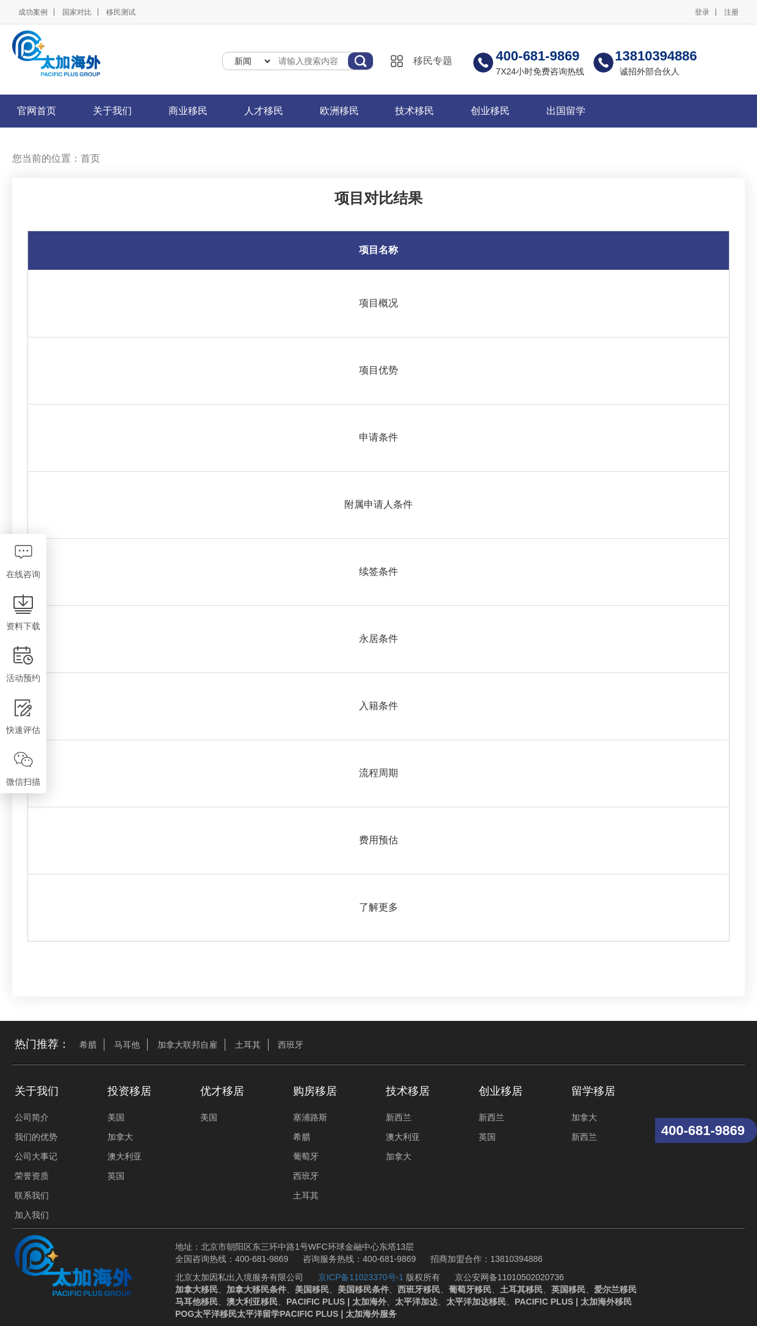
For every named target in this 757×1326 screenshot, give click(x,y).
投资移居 (129, 1091)
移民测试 (121, 12)
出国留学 (565, 111)
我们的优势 (36, 1137)
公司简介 (32, 1117)
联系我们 (32, 1195)
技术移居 (408, 1091)
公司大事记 (36, 1156)
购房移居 (315, 1091)
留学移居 (593, 1091)
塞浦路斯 (310, 1117)
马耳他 (127, 1045)
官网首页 (36, 111)
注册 (731, 12)
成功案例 (33, 12)
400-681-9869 (703, 1130)
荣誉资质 (32, 1176)
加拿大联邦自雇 (187, 1045)
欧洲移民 (339, 111)
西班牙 (290, 1045)
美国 (116, 1117)
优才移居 (222, 1091)
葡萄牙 (306, 1156)
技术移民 (414, 111)
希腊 (87, 1045)
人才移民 (263, 111)
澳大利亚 (124, 1156)
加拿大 (120, 1137)
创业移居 (501, 1091)
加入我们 (32, 1215)
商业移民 (188, 111)
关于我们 (112, 111)
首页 (90, 158)
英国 (116, 1176)
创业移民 (490, 111)
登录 (702, 12)
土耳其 (248, 1045)
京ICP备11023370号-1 (361, 1277)
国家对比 (77, 12)
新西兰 (398, 1117)
